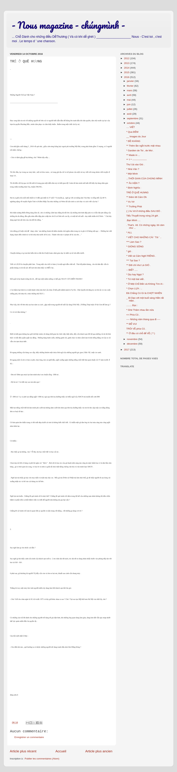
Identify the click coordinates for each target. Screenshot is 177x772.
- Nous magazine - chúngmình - (68, 25)
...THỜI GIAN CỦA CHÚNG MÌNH (144, 178)
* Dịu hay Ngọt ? (135, 274)
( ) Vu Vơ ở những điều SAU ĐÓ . (143, 211)
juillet (130, 109)
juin (129, 104)
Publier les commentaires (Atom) (42, 758)
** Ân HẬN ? (132, 183)
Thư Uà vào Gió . (135, 164)
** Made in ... (133, 155)
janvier (131, 81)
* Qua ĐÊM (132, 132)
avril (129, 95)
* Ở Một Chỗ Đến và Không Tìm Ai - (145, 284)
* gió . (129, 251)
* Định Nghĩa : (133, 187)
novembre (132, 339)
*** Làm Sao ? (133, 242)
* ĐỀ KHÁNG (133, 141)
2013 (127, 63)
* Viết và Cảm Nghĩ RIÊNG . (141, 256)
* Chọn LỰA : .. (134, 288)
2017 (127, 349)
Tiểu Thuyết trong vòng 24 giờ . (142, 215)
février (130, 85)
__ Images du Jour (136, 136)
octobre (131, 123)
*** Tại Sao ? (133, 260)
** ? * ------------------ (136, 159)
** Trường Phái (134, 206)
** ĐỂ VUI (131, 324)
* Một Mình (132, 173)
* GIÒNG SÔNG (135, 246)
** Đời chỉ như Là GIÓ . (138, 265)
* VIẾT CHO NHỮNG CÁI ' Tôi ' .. (143, 237)
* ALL (129, 232)
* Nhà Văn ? (132, 169)
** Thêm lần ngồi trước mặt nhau (143, 145)
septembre (133, 118)
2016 (127, 77)
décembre (132, 343)
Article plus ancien (98, 751)
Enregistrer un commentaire (29, 737)
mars (130, 90)
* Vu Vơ (130, 201)
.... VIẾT (130, 127)
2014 (127, 67)
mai (129, 99)
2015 (127, 72)
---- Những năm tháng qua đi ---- (143, 319)
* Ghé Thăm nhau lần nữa (140, 310)
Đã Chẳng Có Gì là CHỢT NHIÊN (144, 293)
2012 (127, 58)
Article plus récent (23, 751)
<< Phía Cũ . (133, 314)
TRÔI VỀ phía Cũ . (136, 328)
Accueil (60, 751)
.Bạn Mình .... (133, 220)
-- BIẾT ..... (132, 270)
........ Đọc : (132, 305)
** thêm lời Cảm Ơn (136, 197)
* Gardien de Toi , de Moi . (140, 150)
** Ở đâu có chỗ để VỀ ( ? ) (140, 333)
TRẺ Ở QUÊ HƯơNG (137, 192)
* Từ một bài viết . (135, 279)
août (129, 113)
